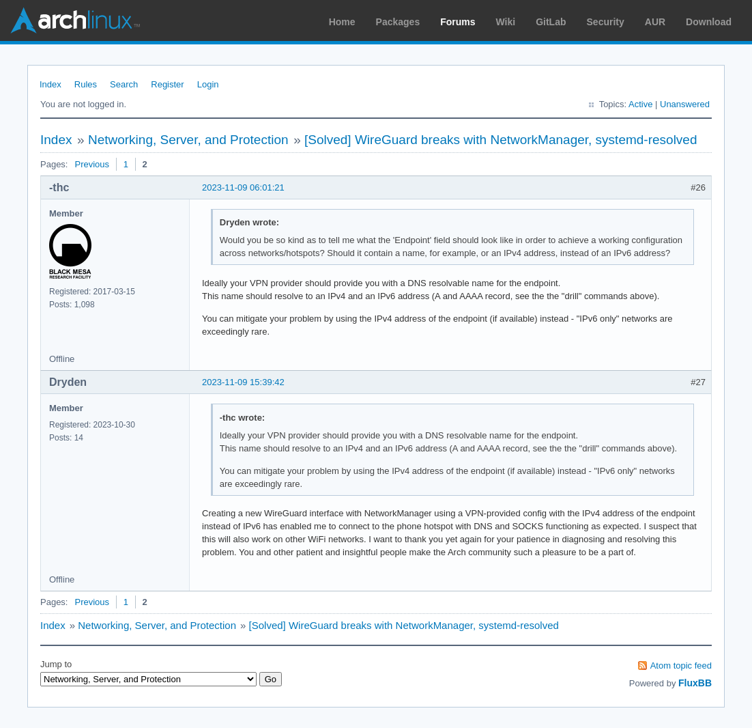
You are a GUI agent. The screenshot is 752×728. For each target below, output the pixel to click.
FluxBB (695, 682)
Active (640, 104)
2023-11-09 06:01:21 (243, 187)
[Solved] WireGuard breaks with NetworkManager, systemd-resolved (500, 139)
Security (605, 21)
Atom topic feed (681, 665)
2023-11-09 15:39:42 (243, 382)
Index (50, 84)
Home (342, 21)
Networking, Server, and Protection (188, 139)
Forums (457, 21)
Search (124, 84)
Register (167, 84)
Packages (398, 21)
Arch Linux (75, 20)
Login (208, 84)
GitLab (551, 21)
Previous (91, 164)
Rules (85, 84)
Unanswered (685, 104)
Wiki (506, 21)
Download (709, 21)
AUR (655, 21)
